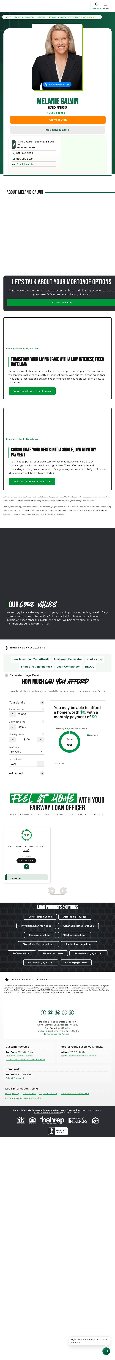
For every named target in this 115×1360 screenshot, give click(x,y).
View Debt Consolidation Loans (32, 481)
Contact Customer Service (19, 1056)
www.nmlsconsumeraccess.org (48, 1112)
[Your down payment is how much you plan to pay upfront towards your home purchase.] (43, 722)
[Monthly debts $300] (26, 739)
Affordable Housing (74, 916)
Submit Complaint (15, 1078)
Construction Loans (40, 916)
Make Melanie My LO (59, 84)
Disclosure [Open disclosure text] (59, 763)
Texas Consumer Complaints (75, 1093)
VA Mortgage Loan (76, 962)
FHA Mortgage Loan (74, 935)
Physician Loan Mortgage (36, 925)
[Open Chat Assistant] (106, 1351)
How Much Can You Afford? (30, 659)
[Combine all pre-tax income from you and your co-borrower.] (43, 709)
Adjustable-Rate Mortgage (78, 925)
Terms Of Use (29, 1093)
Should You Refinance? (36, 666)
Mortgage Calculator (68, 659)
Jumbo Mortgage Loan (79, 944)
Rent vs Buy (95, 659)
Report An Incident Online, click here (78, 1056)
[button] (105, 5)
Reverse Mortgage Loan (88, 953)
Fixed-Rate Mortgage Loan (38, 944)
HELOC (89, 666)
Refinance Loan (22, 953)
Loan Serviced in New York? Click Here (25, 1059)
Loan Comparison (68, 666)
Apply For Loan (58, 119)
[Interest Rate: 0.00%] (23, 764)
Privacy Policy (12, 1093)
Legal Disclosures (48, 1093)
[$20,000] (30, 727)
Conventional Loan (40, 935)
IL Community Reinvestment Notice (23, 1098)
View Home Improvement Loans (32, 391)
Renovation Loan (53, 953)
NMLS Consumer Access (56, 1034)
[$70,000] (30, 714)
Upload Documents (57, 129)
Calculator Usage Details (25, 675)
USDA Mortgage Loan (40, 962)
